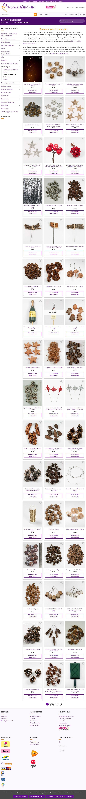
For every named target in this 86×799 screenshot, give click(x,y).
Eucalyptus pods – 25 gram (32, 649)
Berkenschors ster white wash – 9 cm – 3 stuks (32, 165)
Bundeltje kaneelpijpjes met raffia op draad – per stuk (54, 246)
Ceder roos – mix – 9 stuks (53, 286)
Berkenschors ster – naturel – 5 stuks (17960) (75, 125)
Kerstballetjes (7, 77)
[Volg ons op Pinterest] (63, 750)
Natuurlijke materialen (8, 83)
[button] (65, 14)
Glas (2, 57)
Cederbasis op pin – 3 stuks (75, 286)
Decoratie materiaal (7, 45)
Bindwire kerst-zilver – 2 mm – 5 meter (32, 206)
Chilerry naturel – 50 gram (53, 570)
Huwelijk (4, 60)
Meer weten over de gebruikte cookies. (59, 796)
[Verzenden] (35, 14)
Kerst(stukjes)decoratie (9, 74)
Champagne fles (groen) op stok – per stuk (32, 327)
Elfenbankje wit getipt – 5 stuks (75, 529)
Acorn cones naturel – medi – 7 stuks (53, 85)
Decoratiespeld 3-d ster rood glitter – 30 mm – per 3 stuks (54, 408)
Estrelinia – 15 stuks (32, 570)
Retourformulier (35, 723)
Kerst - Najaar (10, 22)
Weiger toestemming (36, 796)
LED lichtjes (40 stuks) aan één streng (32, 85)
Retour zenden (34, 725)
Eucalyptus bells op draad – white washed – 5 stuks (75, 609)
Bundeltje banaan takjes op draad (32, 246)
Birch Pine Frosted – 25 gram (54, 205)
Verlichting (4, 105)
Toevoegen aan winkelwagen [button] (32, 91)
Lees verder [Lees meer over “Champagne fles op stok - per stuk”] (53, 333)
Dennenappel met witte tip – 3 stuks (32, 690)
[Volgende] (60, 704)
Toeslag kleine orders (8, 721)
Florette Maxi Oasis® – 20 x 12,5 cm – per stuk (75, 690)
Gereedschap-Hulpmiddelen (5, 53)
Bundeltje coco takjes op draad (75, 246)
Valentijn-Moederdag (7, 102)
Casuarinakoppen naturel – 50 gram (32, 287)
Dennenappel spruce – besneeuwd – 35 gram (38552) (53, 690)
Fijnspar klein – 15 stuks (75, 649)
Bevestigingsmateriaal (8, 39)
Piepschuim (5, 96)
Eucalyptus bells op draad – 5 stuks (54, 609)
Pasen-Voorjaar (6, 92)
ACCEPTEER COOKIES (21, 796)
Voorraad (4, 719)
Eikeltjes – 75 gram (54, 529)
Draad (3, 48)
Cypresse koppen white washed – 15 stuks (32, 408)
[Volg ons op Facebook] (60, 750)
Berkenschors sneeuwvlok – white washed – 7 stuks (53, 125)
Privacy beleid (63, 721)
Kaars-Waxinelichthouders (9, 63)
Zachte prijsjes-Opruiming (9, 112)
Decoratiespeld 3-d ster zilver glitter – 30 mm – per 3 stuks (75, 408)
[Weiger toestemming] (84, 795)
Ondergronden (6, 86)
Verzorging (4, 108)
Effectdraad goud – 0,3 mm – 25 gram (32, 530)
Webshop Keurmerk (65, 725)
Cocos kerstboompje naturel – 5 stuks (75, 327)
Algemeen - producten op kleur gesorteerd (9, 35)
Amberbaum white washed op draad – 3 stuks (75, 85)
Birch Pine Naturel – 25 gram (75, 205)
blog (46, 14)
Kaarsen (5, 72)
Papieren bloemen (7, 89)
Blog (60, 742)
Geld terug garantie (65, 719)
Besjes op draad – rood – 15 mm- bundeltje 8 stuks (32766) (53, 165)
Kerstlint (5, 79)
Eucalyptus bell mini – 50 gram (75, 570)
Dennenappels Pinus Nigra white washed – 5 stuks (32, 489)
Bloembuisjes (5, 42)
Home (3, 22)
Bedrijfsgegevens (35, 716)
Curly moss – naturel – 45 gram (53, 367)
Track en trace (34, 742)
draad (52, 53)
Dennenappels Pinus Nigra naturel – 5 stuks (74, 449)
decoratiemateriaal (62, 53)
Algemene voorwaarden (66, 716)
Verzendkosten (34, 744)
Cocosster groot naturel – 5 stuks (32, 368)
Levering (4, 716)
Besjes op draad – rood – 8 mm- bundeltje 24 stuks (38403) (75, 165)
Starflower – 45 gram (32, 609)
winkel (39, 14)
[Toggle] (19, 35)
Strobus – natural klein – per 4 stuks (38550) (32, 449)
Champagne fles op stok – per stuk (53, 327)
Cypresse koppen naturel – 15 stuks (75, 368)
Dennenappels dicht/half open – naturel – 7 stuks (53, 449)
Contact (32, 719)
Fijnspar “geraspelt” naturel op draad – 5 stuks (53, 650)
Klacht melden (34, 721)
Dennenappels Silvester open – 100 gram (53, 489)
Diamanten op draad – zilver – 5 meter (75, 489)
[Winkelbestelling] (72, 21)
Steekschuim (5, 99)
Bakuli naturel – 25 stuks (32, 125)
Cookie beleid (63, 723)
